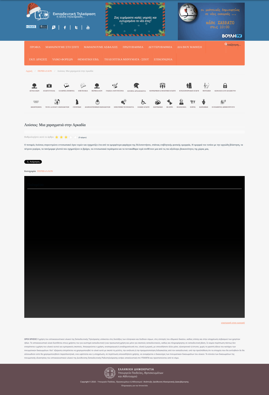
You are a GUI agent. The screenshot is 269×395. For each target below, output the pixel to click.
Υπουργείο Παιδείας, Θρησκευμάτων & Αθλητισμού (120, 382)
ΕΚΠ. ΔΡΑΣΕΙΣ (38, 59)
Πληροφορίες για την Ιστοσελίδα (134, 386)
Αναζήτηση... (233, 44)
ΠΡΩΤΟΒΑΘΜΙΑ (133, 47)
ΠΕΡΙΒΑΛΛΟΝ (45, 171)
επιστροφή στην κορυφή (233, 322)
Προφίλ (35, 47)
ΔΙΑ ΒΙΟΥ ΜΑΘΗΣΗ (189, 47)
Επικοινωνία (163, 59)
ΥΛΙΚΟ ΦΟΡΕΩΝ (62, 59)
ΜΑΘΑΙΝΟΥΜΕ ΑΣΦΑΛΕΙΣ (101, 47)
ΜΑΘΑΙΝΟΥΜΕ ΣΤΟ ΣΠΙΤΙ (62, 47)
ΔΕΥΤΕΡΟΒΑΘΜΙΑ (160, 47)
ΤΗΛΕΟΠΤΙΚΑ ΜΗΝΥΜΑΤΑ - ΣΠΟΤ (126, 59)
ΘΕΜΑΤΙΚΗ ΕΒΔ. (88, 59)
